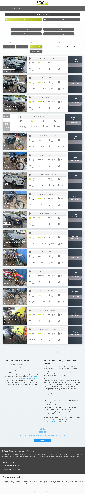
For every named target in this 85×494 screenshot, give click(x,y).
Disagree (47, 491)
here (3, 485)
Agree (36, 491)
